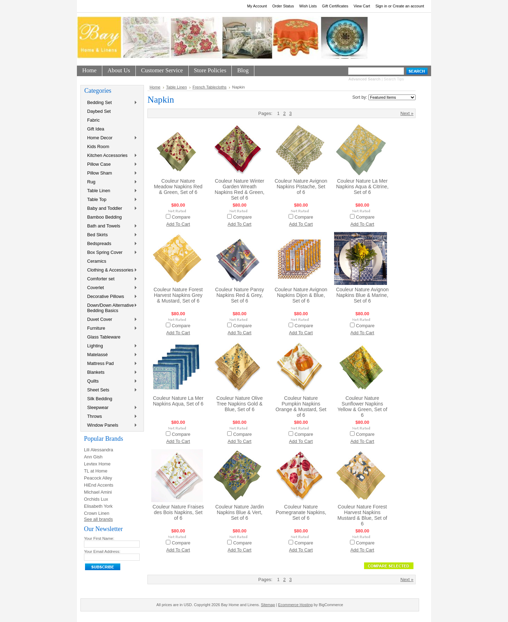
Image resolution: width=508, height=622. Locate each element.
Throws (110, 417)
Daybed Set (99, 111)
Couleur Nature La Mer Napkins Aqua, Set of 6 (178, 401)
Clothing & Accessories (110, 270)
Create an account (408, 6)
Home (155, 87)
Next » (406, 113)
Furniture (110, 328)
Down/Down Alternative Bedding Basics (110, 308)
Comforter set (110, 279)
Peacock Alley (98, 478)
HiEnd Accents (98, 485)
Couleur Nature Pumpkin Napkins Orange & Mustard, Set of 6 (301, 406)
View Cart (361, 6)
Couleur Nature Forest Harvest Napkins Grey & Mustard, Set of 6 (177, 295)
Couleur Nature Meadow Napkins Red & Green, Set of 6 (178, 186)
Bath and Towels (110, 226)
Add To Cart (178, 224)
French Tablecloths (209, 87)
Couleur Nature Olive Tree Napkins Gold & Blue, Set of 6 (239, 403)
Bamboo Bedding (104, 217)
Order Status (283, 6)
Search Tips (394, 79)
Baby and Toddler (110, 209)
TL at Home (95, 471)
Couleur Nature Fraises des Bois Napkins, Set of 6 (178, 512)
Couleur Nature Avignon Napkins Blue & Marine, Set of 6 (362, 295)
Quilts (110, 381)
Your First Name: (99, 538)
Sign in (381, 6)
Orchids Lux (96, 499)
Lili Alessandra (98, 449)
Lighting (110, 346)
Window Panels (110, 425)
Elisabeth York (98, 506)
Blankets (110, 373)
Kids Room (98, 146)
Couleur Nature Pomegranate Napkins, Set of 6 (301, 512)
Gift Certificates (335, 6)
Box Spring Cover (110, 253)
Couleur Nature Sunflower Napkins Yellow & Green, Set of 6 (362, 406)
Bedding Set (110, 103)
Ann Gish (93, 456)
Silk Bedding (99, 398)
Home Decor (110, 138)
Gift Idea (95, 129)
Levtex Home (97, 463)
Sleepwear (110, 408)
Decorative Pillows (110, 297)
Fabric (93, 120)
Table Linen (110, 191)
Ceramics (96, 261)
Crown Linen (96, 513)
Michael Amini (98, 492)
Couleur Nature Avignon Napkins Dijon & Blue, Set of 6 (300, 295)
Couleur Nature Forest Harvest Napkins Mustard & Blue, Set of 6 (362, 515)
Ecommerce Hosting (295, 605)
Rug (110, 182)
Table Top (110, 200)
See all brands (98, 519)
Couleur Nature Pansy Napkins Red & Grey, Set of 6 (239, 295)
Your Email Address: (102, 551)
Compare (181, 217)
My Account (257, 6)
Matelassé (110, 355)
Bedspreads (110, 244)
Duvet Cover (110, 320)
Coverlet (110, 288)
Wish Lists (308, 6)
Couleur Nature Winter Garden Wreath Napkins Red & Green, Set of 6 (240, 189)
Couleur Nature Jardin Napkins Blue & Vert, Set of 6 (239, 512)
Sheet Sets (110, 390)
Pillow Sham (110, 173)
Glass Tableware (103, 337)
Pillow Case (110, 164)
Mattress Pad (110, 364)
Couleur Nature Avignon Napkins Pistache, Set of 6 (300, 186)
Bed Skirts (110, 235)
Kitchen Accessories (110, 156)
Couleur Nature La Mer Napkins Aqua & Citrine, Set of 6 (362, 186)
